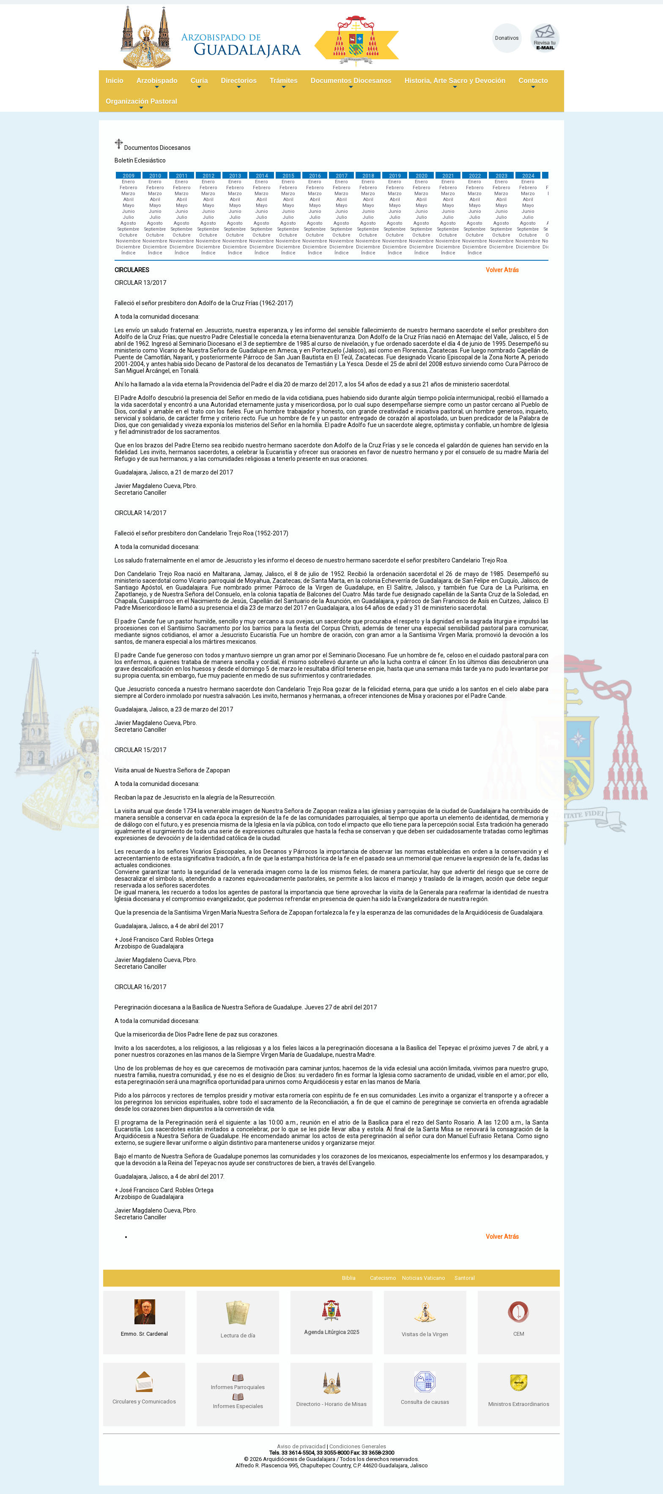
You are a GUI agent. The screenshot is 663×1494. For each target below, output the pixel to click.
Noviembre (128, 241)
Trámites (284, 84)
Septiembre (128, 229)
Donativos (507, 38)
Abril (128, 199)
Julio (128, 217)
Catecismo (383, 1278)
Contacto (533, 84)
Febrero (128, 187)
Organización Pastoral (141, 105)
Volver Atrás (502, 270)
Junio (128, 211)
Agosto (128, 223)
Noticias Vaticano (423, 1278)
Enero (128, 182)
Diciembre (128, 247)
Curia (199, 84)
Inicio (114, 80)
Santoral (465, 1278)
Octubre (128, 235)
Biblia (349, 1278)
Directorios (239, 84)
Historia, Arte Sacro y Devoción (455, 84)
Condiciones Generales (357, 1446)
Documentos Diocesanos (351, 84)
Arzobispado (157, 84)
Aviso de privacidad (301, 1446)
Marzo (128, 193)
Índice (128, 253)
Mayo (128, 205)
